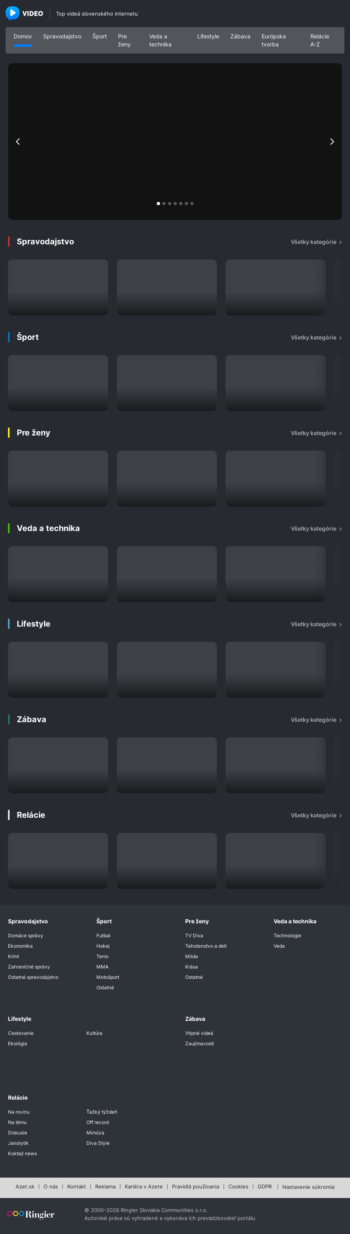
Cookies (238, 1187)
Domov (23, 36)
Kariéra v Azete (144, 1187)
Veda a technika (160, 40)
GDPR (265, 1187)
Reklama (105, 1187)
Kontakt (76, 1187)
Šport (99, 36)
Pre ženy (124, 40)
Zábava (240, 36)
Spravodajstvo (62, 36)
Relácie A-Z (319, 40)
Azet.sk (25, 1187)
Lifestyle (208, 36)
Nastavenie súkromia (308, 1187)
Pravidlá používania (195, 1187)
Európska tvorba (274, 40)
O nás (51, 1187)
